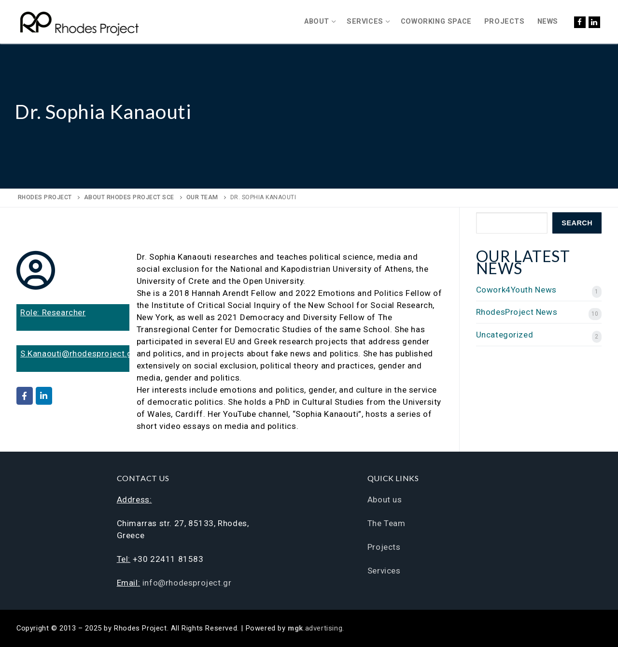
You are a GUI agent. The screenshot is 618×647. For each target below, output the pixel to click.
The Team (386, 523)
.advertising (315, 628)
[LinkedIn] (594, 22)
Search (577, 223)
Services (384, 570)
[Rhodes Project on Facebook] (24, 396)
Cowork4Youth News (516, 289)
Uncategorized (505, 334)
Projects (384, 547)
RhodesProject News (517, 312)
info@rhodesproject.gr (187, 583)
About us (384, 499)
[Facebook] (580, 22)
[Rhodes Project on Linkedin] (44, 396)
